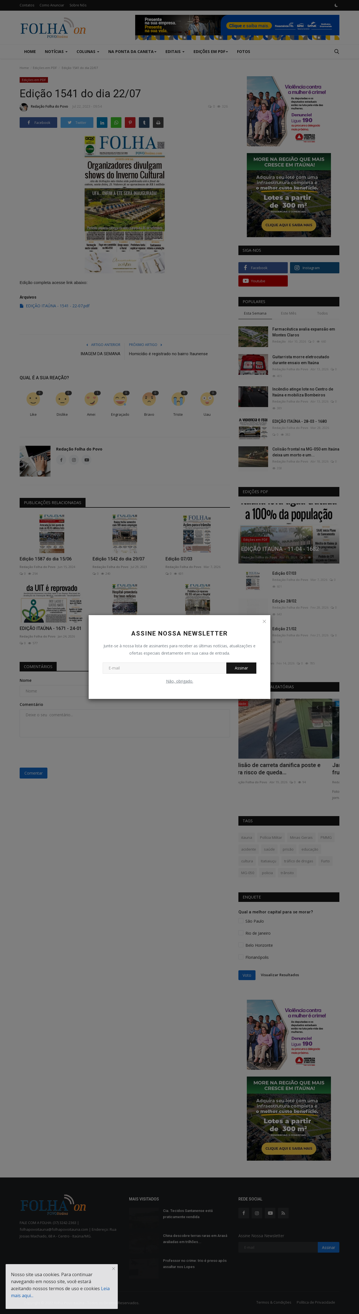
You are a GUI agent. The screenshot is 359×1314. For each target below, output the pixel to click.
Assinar (241, 668)
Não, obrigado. (179, 681)
